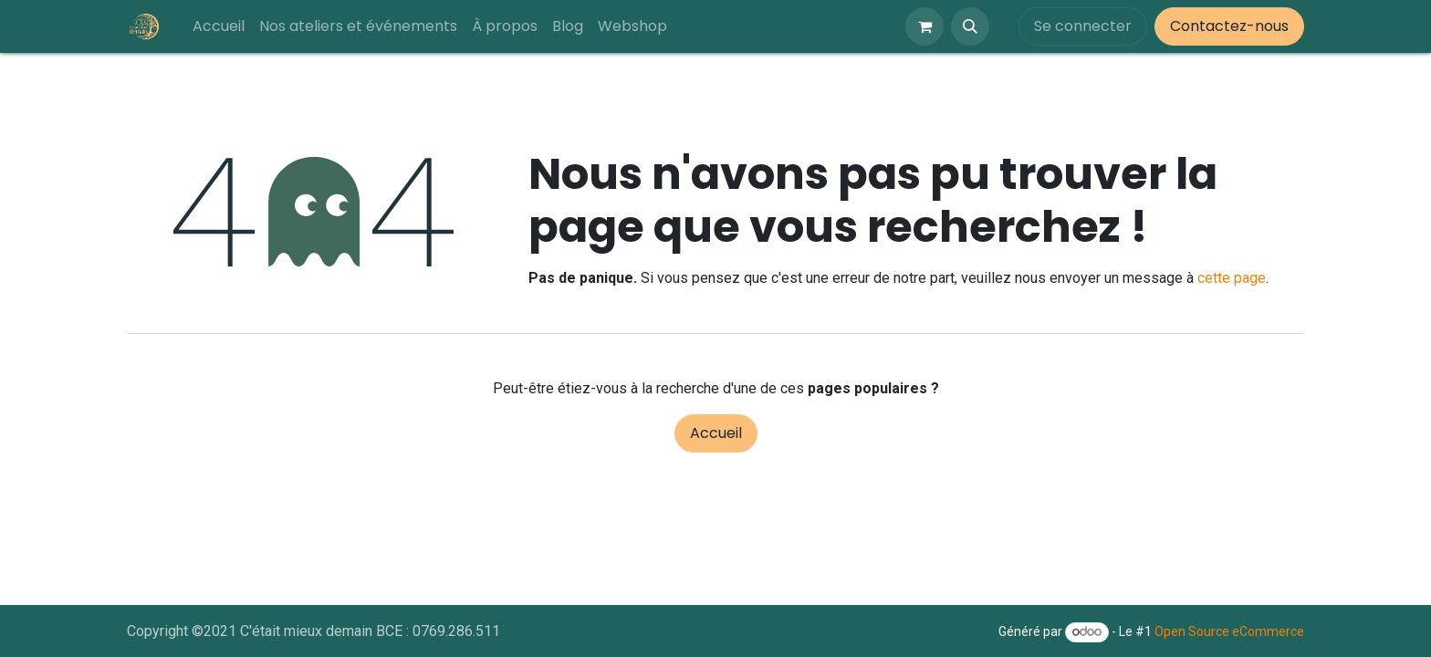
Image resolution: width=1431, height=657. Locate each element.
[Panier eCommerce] (924, 26)
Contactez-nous (1229, 26)
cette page (1231, 278)
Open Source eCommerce (1229, 631)
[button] (970, 26)
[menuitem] (218, 26)
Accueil (716, 432)
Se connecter (1083, 26)
